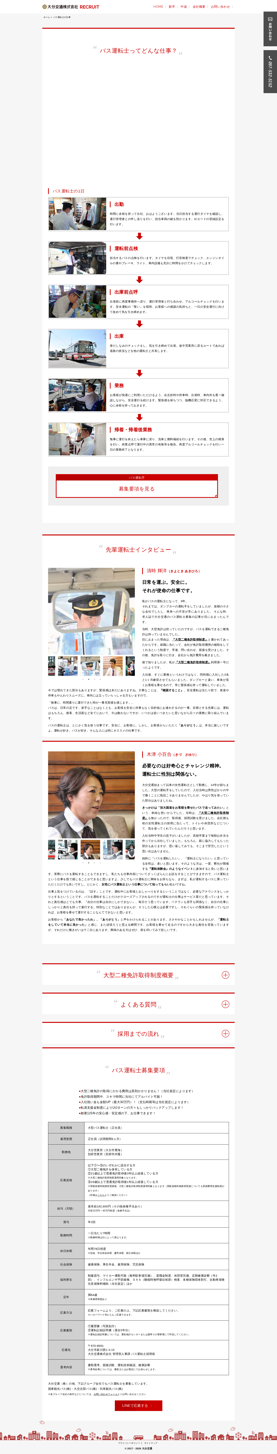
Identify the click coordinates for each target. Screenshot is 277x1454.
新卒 (172, 6)
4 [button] (100, 680)
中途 (184, 6)
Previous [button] (53, 667)
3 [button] (94, 680)
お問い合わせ (220, 6)
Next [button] (129, 667)
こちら (101, 1195)
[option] (91, 612)
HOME (158, 6)
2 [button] (89, 680)
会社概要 (199, 6)
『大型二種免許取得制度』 (190, 640)
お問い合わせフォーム (106, 1395)
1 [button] (83, 680)
